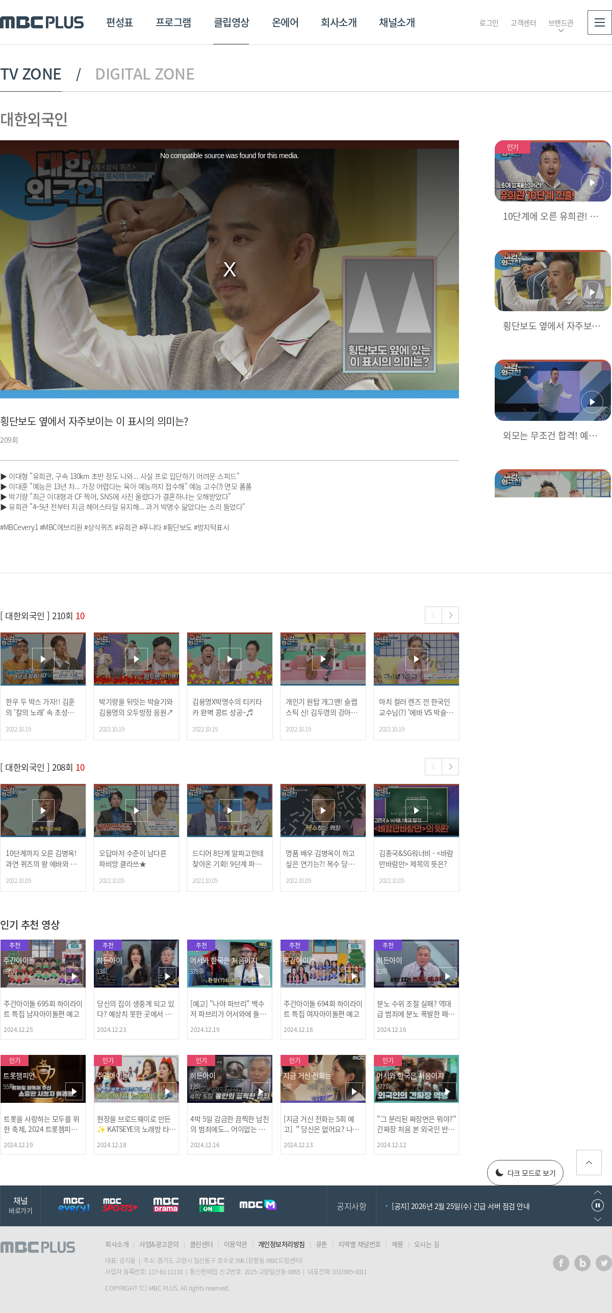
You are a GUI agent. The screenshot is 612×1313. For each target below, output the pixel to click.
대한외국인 (34, 118)
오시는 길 (427, 1244)
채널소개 (397, 22)
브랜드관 (561, 22)
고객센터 (523, 22)
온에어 (285, 22)
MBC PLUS (42, 22)
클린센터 (201, 1244)
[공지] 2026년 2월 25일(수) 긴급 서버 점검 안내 (460, 1206)
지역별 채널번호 (359, 1244)
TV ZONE (31, 73)
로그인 (489, 22)
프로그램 (173, 22)
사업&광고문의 (159, 1244)
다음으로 (597, 1219)
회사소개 (338, 22)
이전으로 (597, 1192)
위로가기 (589, 1162)
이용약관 (235, 1244)
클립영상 (231, 22)
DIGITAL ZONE (144, 73)
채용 (397, 1244)
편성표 (119, 22)
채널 (20, 1204)
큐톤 (321, 1244)
